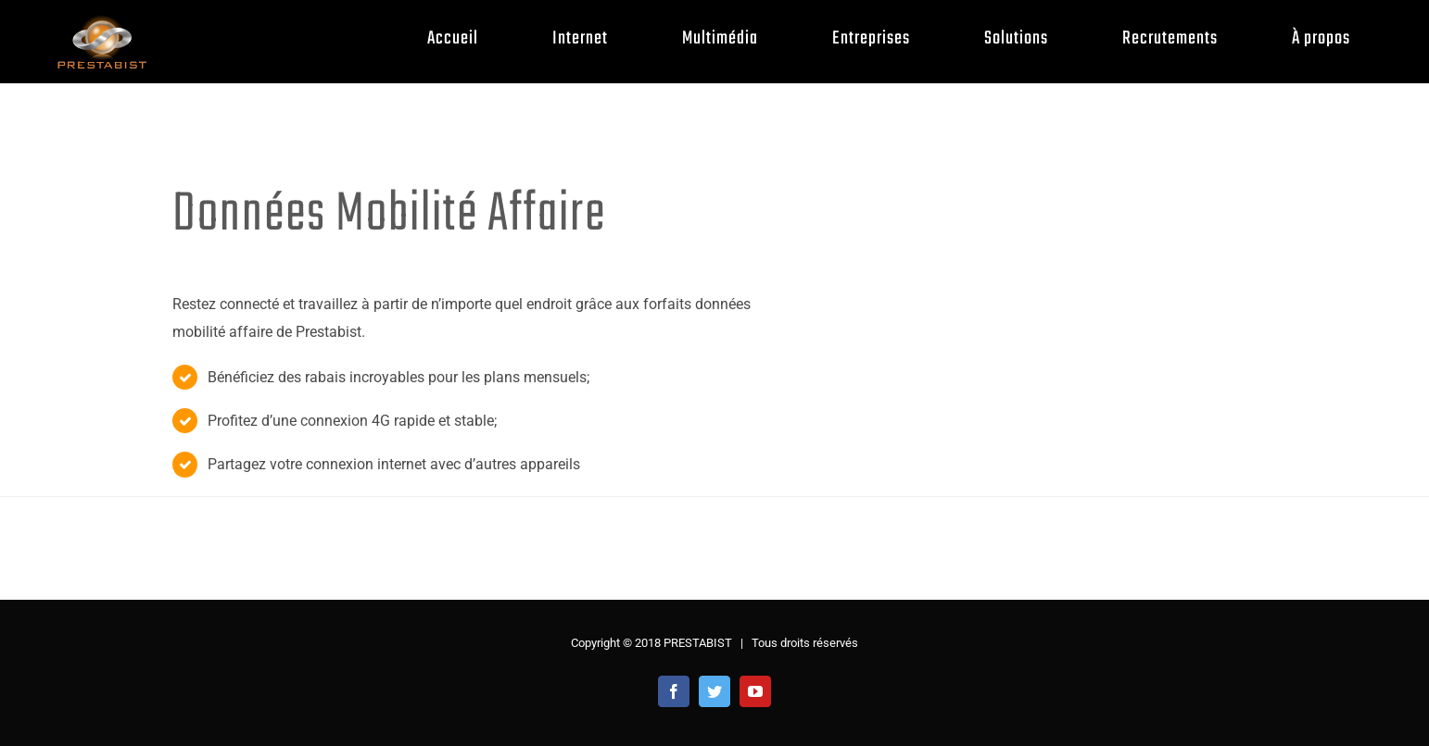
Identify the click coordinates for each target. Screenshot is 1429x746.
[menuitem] (466, 38)
